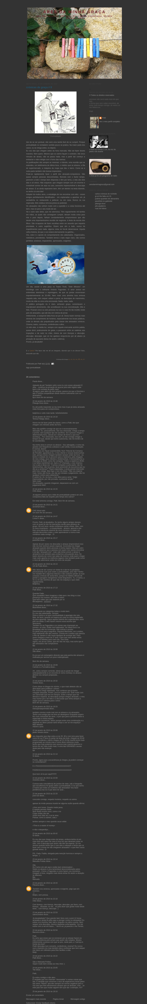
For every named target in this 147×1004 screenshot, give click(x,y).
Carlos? (32, 351)
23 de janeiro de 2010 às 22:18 (45, 899)
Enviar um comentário (35, 995)
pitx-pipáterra (100, 206)
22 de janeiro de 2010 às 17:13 (45, 588)
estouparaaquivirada (41, 709)
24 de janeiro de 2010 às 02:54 (45, 930)
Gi (33, 836)
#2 (71, 359)
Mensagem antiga (78, 999)
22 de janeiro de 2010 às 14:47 (45, 516)
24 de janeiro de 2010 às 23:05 (45, 968)
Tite (34, 970)
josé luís (36, 796)
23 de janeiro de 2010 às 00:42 (45, 833)
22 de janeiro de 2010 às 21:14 (45, 754)
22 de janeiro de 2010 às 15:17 (45, 538)
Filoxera (36, 885)
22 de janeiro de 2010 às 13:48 (45, 401)
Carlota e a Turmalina (41, 667)
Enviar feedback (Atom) (45, 1003)
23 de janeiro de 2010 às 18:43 (45, 883)
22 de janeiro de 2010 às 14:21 (45, 505)
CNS (34, 491)
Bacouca (36, 932)
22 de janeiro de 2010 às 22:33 (45, 794)
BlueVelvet (37, 607)
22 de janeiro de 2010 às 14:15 (45, 489)
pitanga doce (100, 204)
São (34, 651)
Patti (34, 590)
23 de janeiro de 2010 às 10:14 (45, 859)
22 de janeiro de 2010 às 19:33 (45, 707)
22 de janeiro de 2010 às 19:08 (45, 649)
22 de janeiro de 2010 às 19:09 (45, 665)
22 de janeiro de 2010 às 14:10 (45, 417)
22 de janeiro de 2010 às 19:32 (45, 681)
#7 (84, 359)
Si (33, 756)
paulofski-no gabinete (103, 201)
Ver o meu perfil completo (109, 122)
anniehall (36, 507)
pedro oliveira (38, 732)
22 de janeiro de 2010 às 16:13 (45, 564)
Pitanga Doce (38, 403)
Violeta (35, 683)
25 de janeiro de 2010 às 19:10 (45, 991)
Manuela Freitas (39, 861)
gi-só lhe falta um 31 (103, 196)
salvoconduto (38, 914)
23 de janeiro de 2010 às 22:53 (45, 912)
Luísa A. (36, 518)
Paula (35, 381)
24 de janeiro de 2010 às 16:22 (45, 956)
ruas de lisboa (100, 208)
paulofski (36, 540)
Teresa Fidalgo (39, 419)
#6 (81, 359)
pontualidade (35, 368)
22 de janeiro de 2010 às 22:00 (45, 778)
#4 (76, 359)
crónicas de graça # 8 (39, 87)
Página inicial (58, 999)
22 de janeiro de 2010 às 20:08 (45, 730)
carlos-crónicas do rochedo (106, 194)
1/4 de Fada (37, 566)
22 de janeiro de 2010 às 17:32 (45, 605)
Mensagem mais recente (36, 999)
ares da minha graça (74, 12)
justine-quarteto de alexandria (107, 199)
